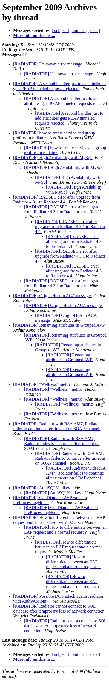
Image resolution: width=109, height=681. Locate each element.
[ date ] (94, 30)
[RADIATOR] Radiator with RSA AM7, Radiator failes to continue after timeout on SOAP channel (56, 426)
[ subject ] (60, 30)
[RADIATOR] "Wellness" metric (42, 384)
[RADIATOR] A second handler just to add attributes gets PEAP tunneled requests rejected (59, 86)
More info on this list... (34, 35)
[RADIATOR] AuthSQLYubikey (42, 487)
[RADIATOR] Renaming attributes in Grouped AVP (59, 325)
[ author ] (78, 30)
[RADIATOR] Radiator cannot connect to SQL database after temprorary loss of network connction (59, 608)
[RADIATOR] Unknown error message (48, 64)
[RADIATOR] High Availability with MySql (53, 157)
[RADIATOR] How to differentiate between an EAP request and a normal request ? (59, 520)
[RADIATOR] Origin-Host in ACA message (52, 295)
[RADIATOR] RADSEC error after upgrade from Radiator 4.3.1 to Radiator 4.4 (56, 199)
